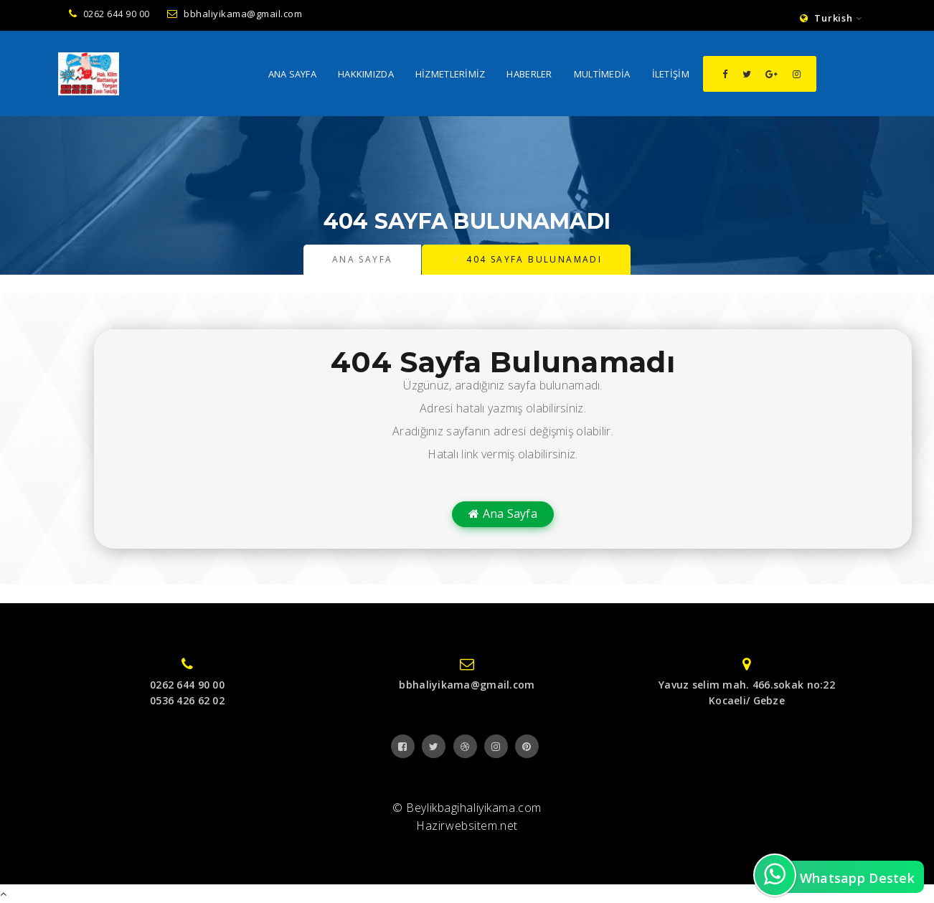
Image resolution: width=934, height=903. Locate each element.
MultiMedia (602, 75)
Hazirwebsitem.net (467, 825)
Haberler (529, 75)
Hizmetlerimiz (450, 75)
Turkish (831, 17)
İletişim (670, 75)
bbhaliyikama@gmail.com (235, 13)
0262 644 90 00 (109, 14)
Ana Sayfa (292, 75)
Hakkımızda (366, 75)
